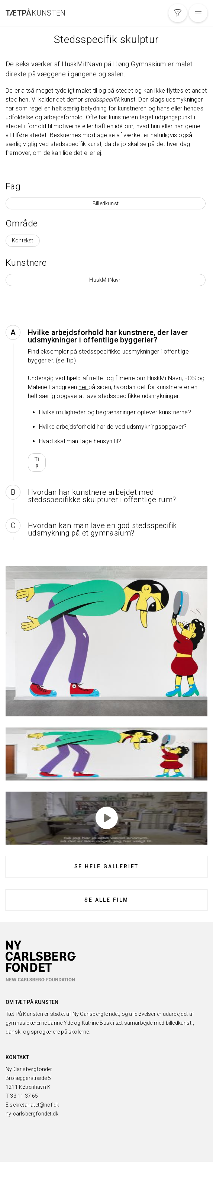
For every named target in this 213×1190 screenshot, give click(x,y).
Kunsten (36, 13)
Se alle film (106, 900)
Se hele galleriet (106, 866)
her (83, 387)
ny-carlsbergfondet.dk (32, 1114)
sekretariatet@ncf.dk (34, 1105)
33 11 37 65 (24, 1096)
